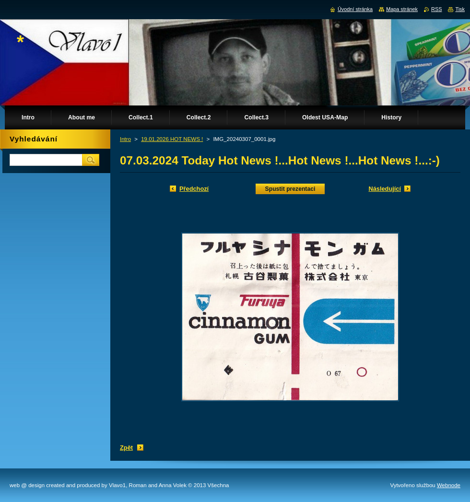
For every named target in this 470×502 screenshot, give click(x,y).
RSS (436, 9)
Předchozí (194, 188)
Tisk (460, 9)
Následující (384, 188)
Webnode (448, 485)
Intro (125, 139)
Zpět (126, 447)
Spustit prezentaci (290, 189)
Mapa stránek (402, 9)
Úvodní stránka (355, 9)
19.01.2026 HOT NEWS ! (172, 139)
